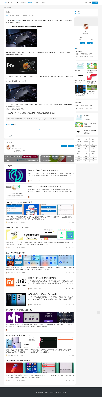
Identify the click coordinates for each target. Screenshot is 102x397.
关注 (61, 146)
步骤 (93, 139)
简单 (93, 144)
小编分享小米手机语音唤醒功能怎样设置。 (42, 275)
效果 (93, 160)
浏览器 (78, 158)
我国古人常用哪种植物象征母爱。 (84, 54)
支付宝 (78, 153)
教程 (93, 141)
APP (93, 148)
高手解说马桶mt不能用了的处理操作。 (19, 306)
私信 (68, 146)
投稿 (95, 2)
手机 (93, 158)
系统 (86, 148)
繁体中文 (77, 13)
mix (18, 20)
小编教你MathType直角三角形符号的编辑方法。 (92, 82)
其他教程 (43, 2)
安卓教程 (30, 2)
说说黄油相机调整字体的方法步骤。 (18, 226)
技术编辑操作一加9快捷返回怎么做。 (19, 330)
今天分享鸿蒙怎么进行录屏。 (16, 250)
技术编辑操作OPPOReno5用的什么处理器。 (42, 290)
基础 (86, 156)
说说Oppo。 (79, 51)
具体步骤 (93, 151)
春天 (7, 16)
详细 (79, 146)
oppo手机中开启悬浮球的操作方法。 (18, 355)
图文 (86, 144)
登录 (86, 2)
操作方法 (86, 141)
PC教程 (36, 2)
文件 (86, 160)
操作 (79, 139)
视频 (86, 151)
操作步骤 (79, 141)
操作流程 (79, 144)
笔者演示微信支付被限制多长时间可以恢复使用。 (44, 186)
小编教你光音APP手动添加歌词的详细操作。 (43, 170)
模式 (79, 151)
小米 (16, 20)
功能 (93, 153)
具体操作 (79, 160)
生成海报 (9, 136)
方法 (86, 139)
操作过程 (93, 146)
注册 (90, 2)
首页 (17, 2)
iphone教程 (23, 2)
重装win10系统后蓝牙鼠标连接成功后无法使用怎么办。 (80, 94)
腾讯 (86, 158)
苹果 (93, 156)
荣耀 (79, 148)
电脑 (79, 156)
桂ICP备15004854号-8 (60, 392)
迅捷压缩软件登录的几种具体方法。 (85, 56)
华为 (86, 146)
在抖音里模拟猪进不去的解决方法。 (92, 92)
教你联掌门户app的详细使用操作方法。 (20, 201)
